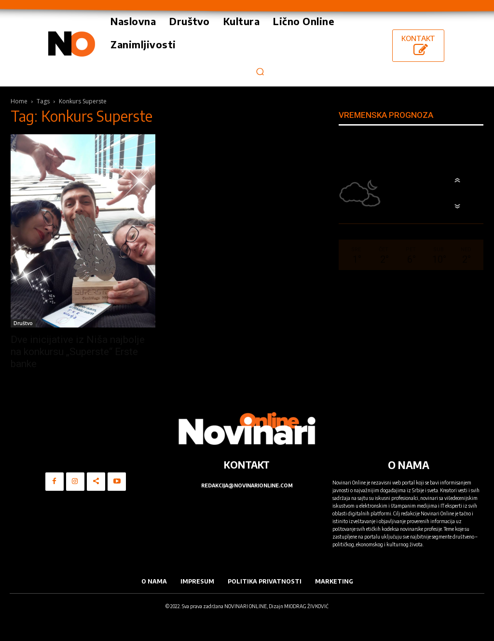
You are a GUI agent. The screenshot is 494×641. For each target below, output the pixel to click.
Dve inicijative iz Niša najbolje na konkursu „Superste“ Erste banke (78, 352)
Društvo (23, 323)
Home (19, 101)
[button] (259, 71)
